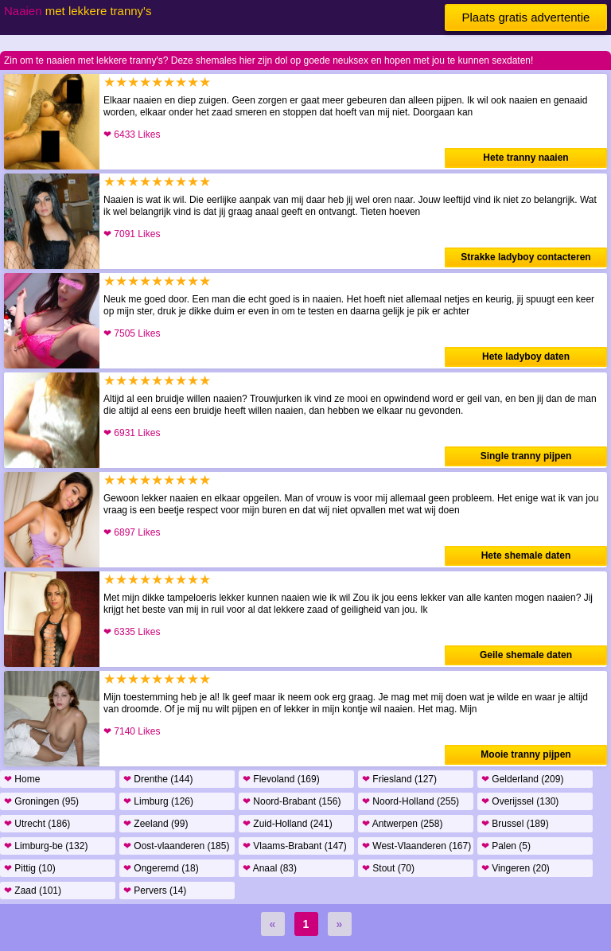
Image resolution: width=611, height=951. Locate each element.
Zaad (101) (32, 890)
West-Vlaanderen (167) (416, 846)
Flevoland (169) (281, 779)
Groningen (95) (41, 801)
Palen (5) (506, 846)
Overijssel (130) (519, 801)
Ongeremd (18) (161, 868)
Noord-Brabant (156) (292, 801)
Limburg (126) (158, 801)
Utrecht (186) (37, 823)
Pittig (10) (30, 868)
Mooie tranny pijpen (525, 754)
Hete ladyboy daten (526, 356)
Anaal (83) (270, 868)
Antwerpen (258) (402, 823)
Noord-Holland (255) (410, 801)
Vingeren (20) (515, 868)
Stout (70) (388, 868)
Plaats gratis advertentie (526, 17)
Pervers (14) (154, 890)
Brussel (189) (515, 823)
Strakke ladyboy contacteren (525, 257)
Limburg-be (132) (46, 846)
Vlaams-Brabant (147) (295, 846)
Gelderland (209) (522, 779)
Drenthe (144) (158, 779)
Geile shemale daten (526, 655)
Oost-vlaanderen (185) (176, 846)
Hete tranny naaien (525, 157)
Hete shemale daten (526, 555)
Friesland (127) (399, 779)
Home (22, 779)
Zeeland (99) (155, 823)
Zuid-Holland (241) (288, 823)
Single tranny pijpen (526, 456)
